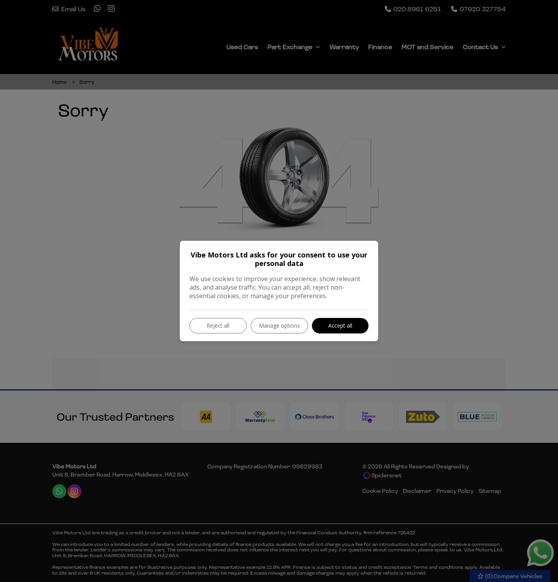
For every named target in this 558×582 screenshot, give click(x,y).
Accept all (340, 325)
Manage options (279, 325)
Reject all (218, 325)
